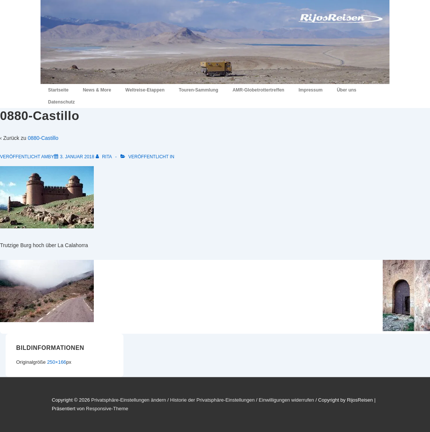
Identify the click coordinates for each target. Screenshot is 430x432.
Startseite (58, 90)
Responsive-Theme (107, 408)
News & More (97, 90)
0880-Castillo (43, 138)
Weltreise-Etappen (144, 90)
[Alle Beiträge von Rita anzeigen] (104, 156)
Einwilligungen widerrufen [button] (286, 400)
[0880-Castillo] (77, 156)
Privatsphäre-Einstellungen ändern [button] (128, 400)
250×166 (56, 362)
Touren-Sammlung (198, 90)
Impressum (311, 90)
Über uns (346, 90)
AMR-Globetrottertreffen (258, 90)
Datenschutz (61, 102)
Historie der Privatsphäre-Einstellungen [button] (212, 400)
